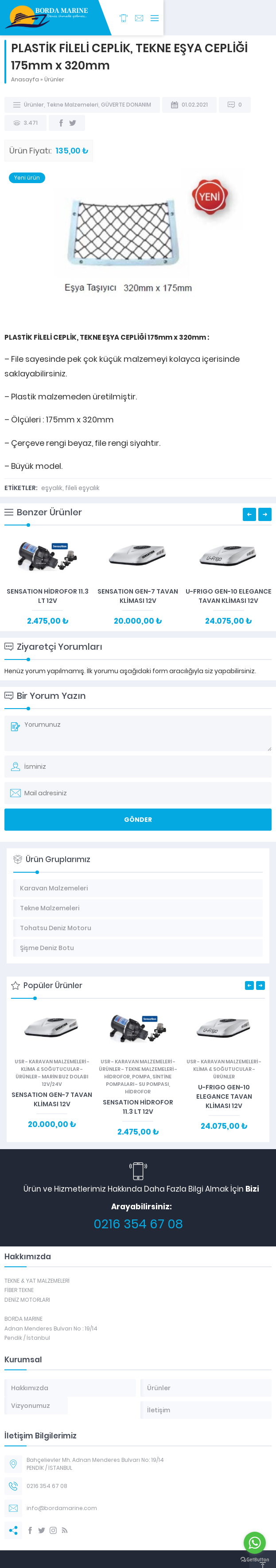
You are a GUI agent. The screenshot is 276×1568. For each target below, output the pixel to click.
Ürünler (54, 79)
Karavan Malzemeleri (57, 1061)
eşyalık (51, 487)
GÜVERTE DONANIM (126, 104)
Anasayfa (25, 79)
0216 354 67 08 (138, 1224)
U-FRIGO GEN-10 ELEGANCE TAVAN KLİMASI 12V (229, 596)
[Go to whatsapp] (255, 1543)
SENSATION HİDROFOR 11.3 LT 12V (48, 596)
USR (19, 1061)
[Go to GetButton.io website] (255, 1559)
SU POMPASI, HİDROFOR (147, 1088)
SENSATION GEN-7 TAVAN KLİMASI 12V (137, 596)
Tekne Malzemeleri (72, 104)
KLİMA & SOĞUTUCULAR (50, 1069)
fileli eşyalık (82, 487)
